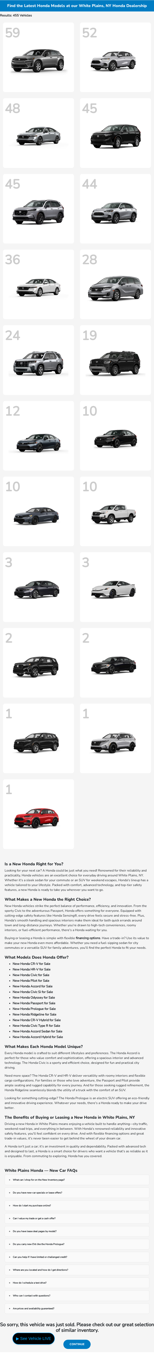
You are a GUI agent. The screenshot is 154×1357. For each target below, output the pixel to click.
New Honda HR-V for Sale (32, 969)
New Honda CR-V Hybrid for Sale (37, 1020)
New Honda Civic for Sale (31, 975)
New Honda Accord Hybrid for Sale (38, 1037)
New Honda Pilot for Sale (31, 981)
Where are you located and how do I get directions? (40, 1270)
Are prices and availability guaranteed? (33, 1308)
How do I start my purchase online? (32, 1205)
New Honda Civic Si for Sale (33, 992)
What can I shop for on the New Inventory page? (39, 1179)
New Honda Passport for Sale (34, 1003)
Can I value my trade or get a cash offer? (34, 1218)
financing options (88, 938)
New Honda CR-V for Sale (31, 964)
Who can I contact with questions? (31, 1295)
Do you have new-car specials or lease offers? (37, 1192)
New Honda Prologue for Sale (34, 1009)
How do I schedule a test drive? (29, 1282)
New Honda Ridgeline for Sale (34, 1014)
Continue (77, 1344)
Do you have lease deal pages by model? (34, 1231)
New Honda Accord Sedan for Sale (37, 1031)
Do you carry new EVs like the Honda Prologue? (38, 1244)
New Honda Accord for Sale (33, 986)
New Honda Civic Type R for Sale (36, 1026)
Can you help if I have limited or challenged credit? (40, 1257)
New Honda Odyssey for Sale (34, 997)
